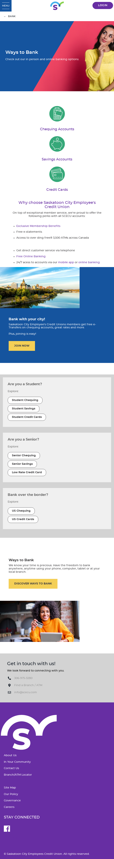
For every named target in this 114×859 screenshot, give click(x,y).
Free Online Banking (31, 256)
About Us (10, 755)
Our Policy (11, 794)
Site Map (10, 787)
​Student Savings (23, 408)
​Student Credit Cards (27, 417)
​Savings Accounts (57, 159)
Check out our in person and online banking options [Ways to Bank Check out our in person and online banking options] (42, 59)
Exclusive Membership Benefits (38, 226)
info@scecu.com (25, 692)
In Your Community (17, 762)
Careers (9, 807)
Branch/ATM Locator (18, 775)
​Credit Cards (57, 190)
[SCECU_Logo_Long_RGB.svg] (57, 5)
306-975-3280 (23, 678)
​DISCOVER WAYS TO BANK (33, 583)
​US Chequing (21, 511)
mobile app (66, 262)
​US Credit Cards (23, 519)
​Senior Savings (22, 464)
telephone (67, 250)
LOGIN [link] (102, 5)
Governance (12, 800)
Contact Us (11, 768)
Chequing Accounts (57, 129)
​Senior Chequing (24, 455)
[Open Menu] (6, 6)
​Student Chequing (25, 400)
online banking (89, 262)
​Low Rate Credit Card (27, 472)
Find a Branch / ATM (28, 685)
